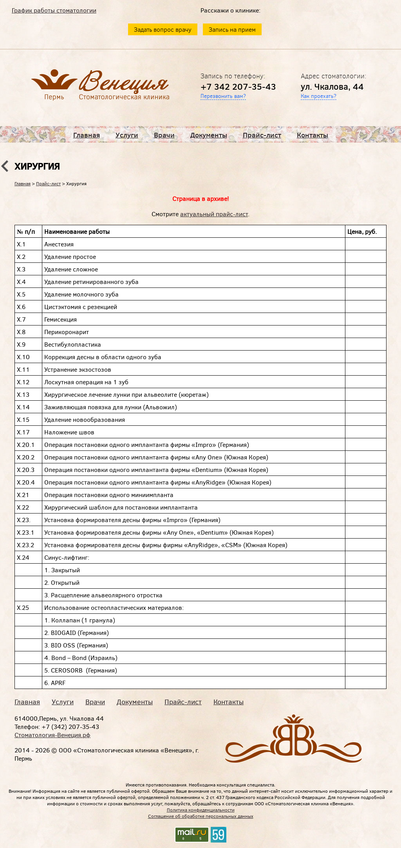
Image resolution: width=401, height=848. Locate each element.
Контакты (312, 134)
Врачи (164, 134)
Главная (86, 134)
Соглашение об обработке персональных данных (200, 816)
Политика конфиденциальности (201, 809)
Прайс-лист (262, 134)
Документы (208, 134)
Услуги (127, 134)
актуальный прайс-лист (214, 214)
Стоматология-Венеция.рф (52, 734)
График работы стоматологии (54, 10)
